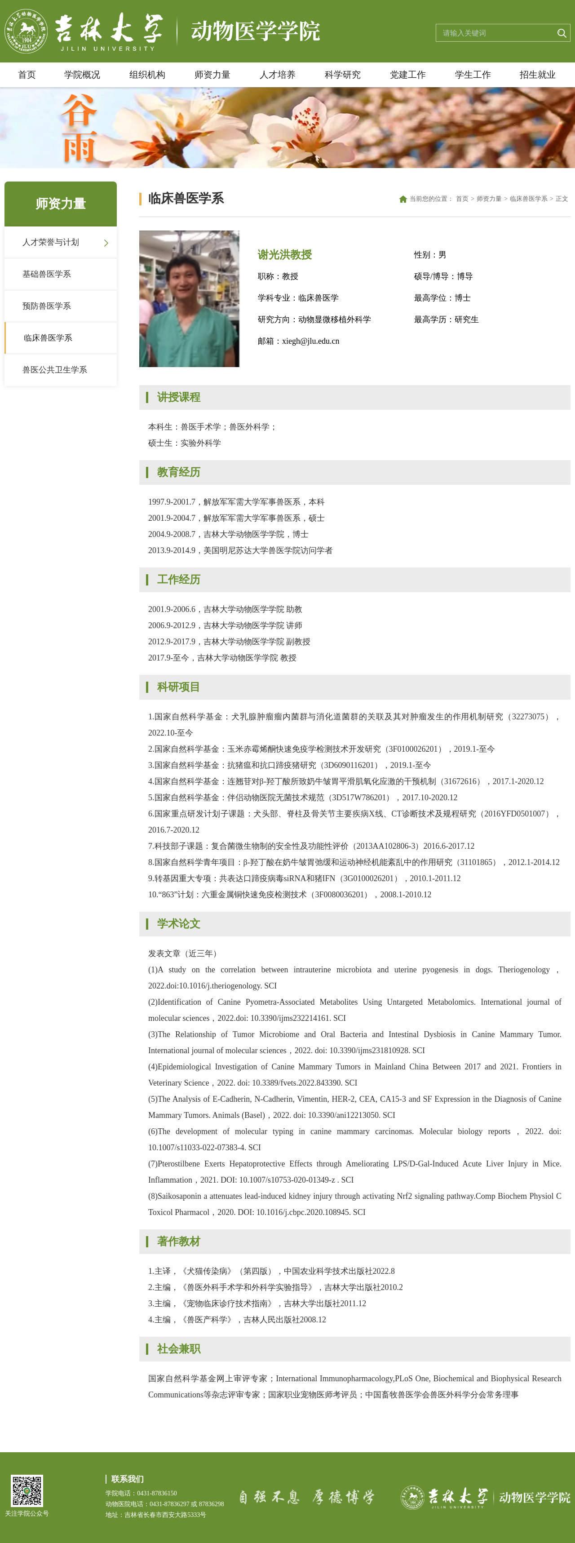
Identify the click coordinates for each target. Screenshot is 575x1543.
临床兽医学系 (48, 337)
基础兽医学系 (46, 274)
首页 (27, 75)
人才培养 (278, 75)
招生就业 (538, 75)
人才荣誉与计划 (50, 242)
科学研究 (343, 75)
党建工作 (408, 75)
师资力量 (212, 75)
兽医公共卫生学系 (54, 369)
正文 (562, 198)
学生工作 (473, 75)
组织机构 (147, 75)
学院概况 (82, 75)
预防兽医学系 (46, 306)
